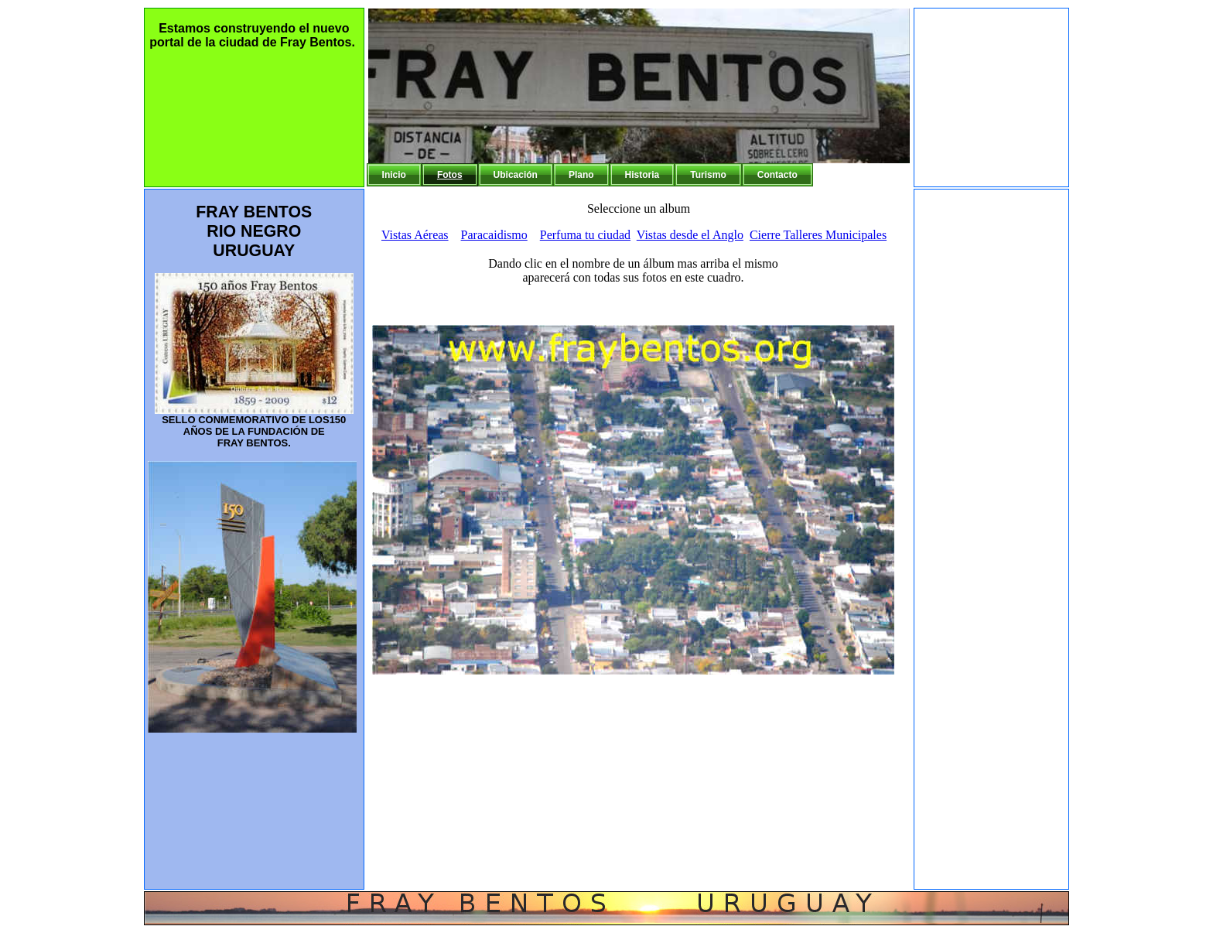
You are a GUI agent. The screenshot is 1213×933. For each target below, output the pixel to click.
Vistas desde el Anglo (690, 234)
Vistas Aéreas (415, 234)
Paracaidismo (494, 234)
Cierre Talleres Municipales (818, 234)
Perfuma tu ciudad (585, 234)
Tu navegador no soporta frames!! (640, 564)
